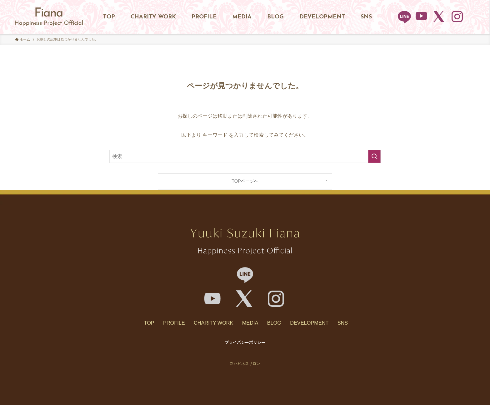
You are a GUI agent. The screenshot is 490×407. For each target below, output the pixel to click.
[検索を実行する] (374, 156)
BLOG (278, 324)
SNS (354, 324)
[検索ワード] (245, 156)
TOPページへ (245, 181)
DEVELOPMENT (317, 324)
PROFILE (167, 324)
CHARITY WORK (210, 324)
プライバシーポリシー (245, 344)
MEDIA (250, 324)
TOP (137, 324)
